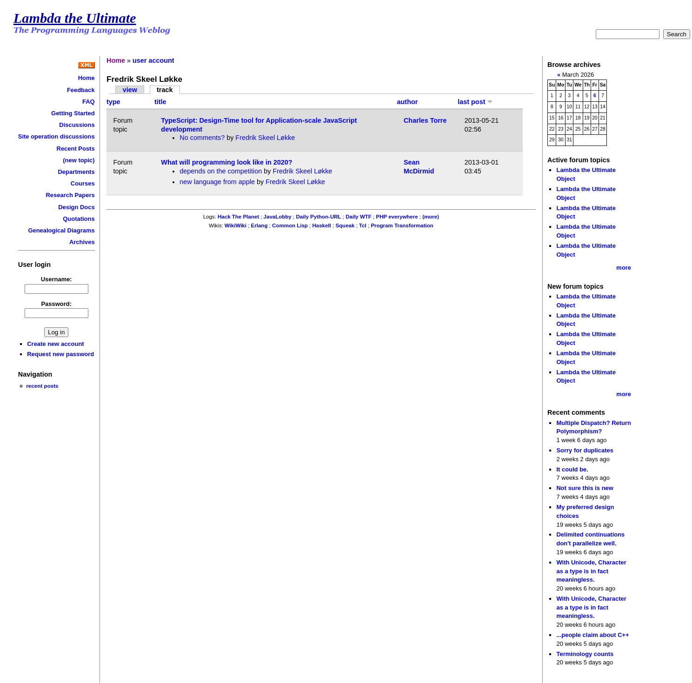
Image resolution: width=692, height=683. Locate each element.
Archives (82, 242)
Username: (56, 279)
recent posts (42, 386)
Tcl (362, 225)
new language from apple (217, 182)
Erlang (259, 225)
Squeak (344, 225)
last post (475, 102)
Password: (56, 303)
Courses (83, 183)
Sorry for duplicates (584, 450)
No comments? (202, 137)
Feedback (81, 89)
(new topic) (78, 160)
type (113, 102)
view (130, 89)
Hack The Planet (238, 216)
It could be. (572, 469)
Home (86, 77)
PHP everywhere (397, 216)
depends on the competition (221, 171)
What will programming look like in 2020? (226, 162)
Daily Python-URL (318, 216)
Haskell (321, 225)
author (407, 102)
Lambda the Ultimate (74, 18)
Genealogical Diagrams (61, 230)
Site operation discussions (56, 136)
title (160, 102)
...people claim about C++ (592, 634)
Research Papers (70, 195)
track (165, 89)
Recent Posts (76, 148)
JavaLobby (278, 216)
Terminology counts (584, 653)
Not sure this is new (584, 487)
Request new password (60, 354)
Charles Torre (425, 120)
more (623, 267)
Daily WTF (359, 216)
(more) (430, 216)
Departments (76, 171)
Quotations (78, 218)
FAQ (88, 101)
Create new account (55, 343)
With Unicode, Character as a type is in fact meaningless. (591, 571)
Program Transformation (402, 225)
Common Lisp (290, 225)
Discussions (76, 124)
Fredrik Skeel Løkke (265, 137)
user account (153, 60)
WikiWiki (235, 225)
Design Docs (76, 207)
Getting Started (73, 113)
